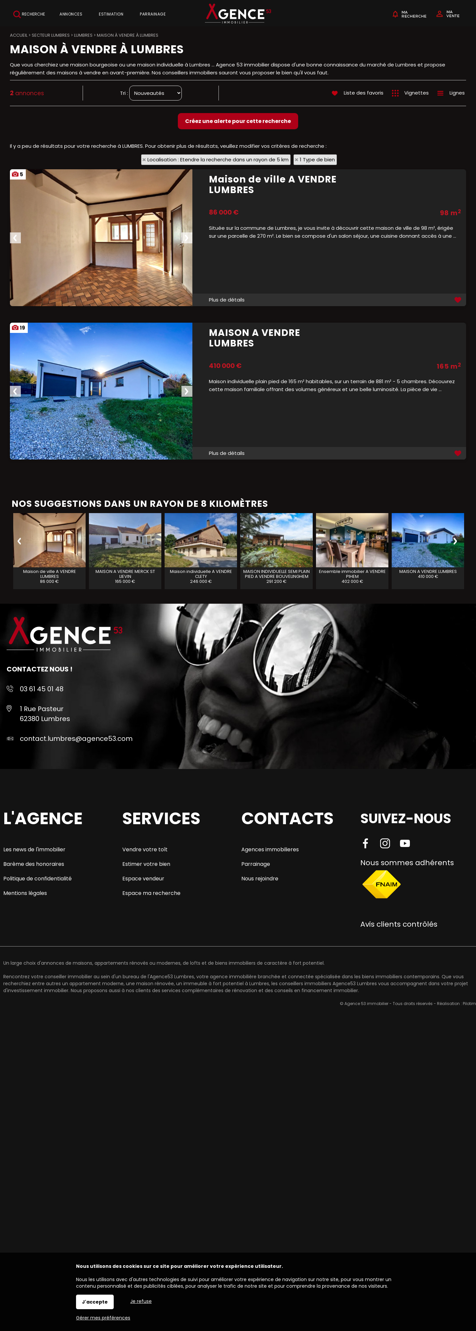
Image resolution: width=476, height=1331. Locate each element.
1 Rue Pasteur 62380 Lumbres (45, 713)
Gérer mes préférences (103, 1317)
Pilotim (469, 1003)
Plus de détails (227, 299)
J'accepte (95, 1302)
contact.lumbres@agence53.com (76, 738)
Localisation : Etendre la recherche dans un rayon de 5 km (218, 159)
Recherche (29, 14)
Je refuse (141, 1301)
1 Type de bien (317, 159)
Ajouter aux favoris (458, 300)
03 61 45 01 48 (41, 689)
